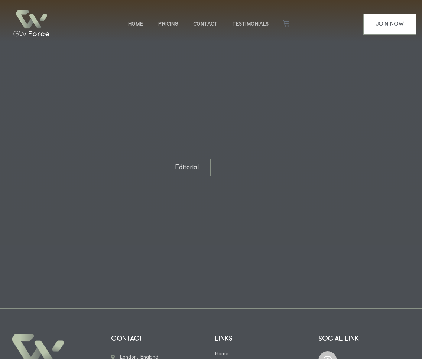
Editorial (187, 167)
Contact (205, 24)
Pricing (168, 24)
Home (135, 24)
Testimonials (250, 24)
